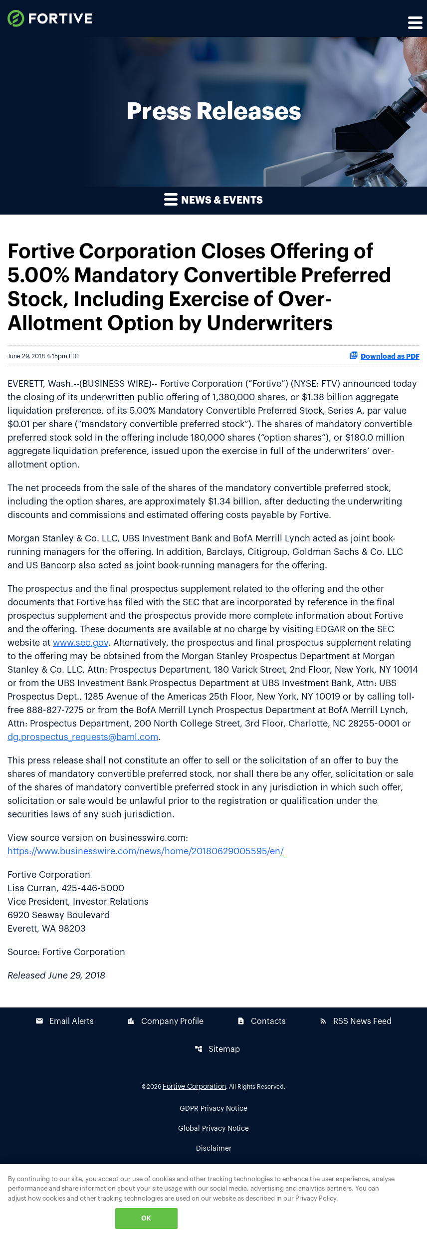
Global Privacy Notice (213, 1128)
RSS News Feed (355, 1021)
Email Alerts (64, 1021)
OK (146, 1218)
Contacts (261, 1021)
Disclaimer (213, 1148)
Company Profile (165, 1021)
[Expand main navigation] (414, 22)
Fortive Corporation (194, 1086)
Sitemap (217, 1049)
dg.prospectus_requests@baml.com (82, 737)
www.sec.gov (80, 642)
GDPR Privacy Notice (213, 1108)
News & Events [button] (213, 199)
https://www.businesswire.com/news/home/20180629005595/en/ (145, 851)
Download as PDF (384, 355)
